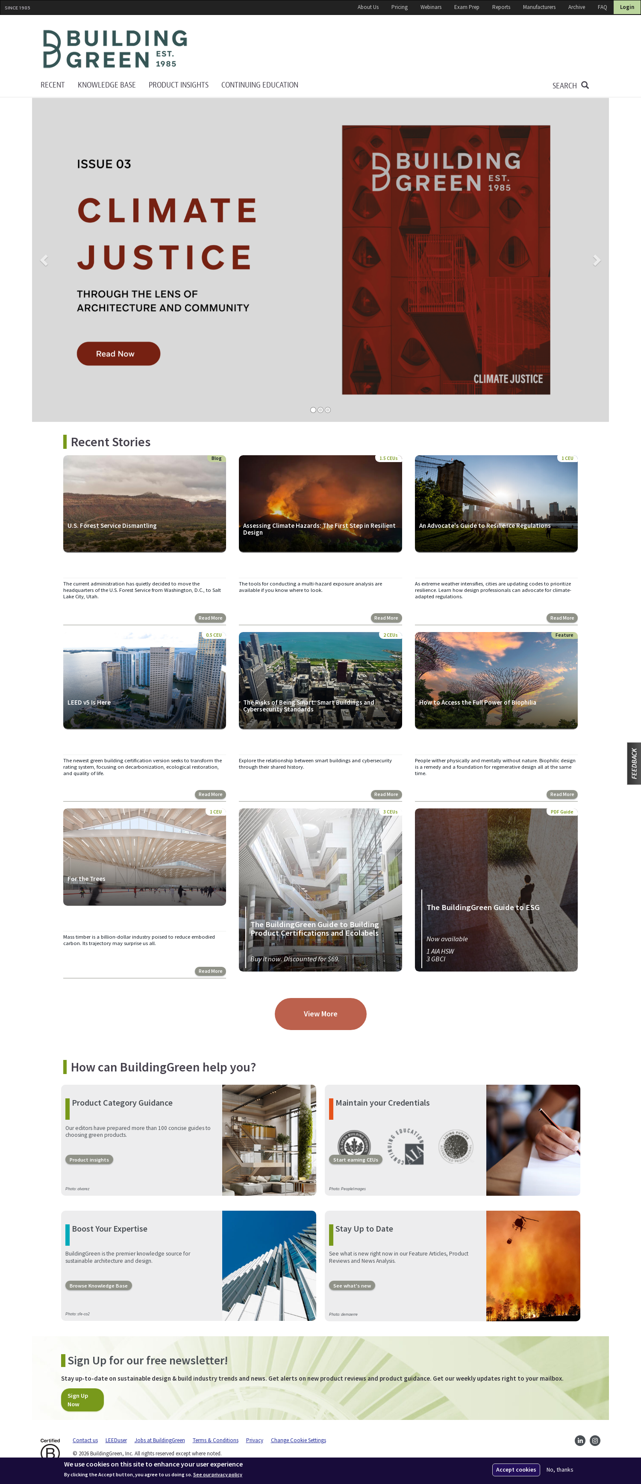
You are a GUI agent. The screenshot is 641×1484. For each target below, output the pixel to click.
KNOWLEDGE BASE (107, 85)
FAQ (602, 7)
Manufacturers (539, 7)
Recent (53, 85)
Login (627, 7)
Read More (211, 618)
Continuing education (259, 85)
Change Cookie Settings (298, 1439)
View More (321, 1013)
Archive (576, 7)
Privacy (254, 1439)
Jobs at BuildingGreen (160, 1439)
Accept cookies (516, 1470)
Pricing (399, 7)
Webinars (430, 7)
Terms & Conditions (215, 1439)
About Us (368, 7)
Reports (501, 7)
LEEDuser (116, 1439)
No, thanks (560, 1470)
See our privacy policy (217, 1474)
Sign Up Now (78, 1399)
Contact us (85, 1439)
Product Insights (179, 85)
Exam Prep (466, 7)
